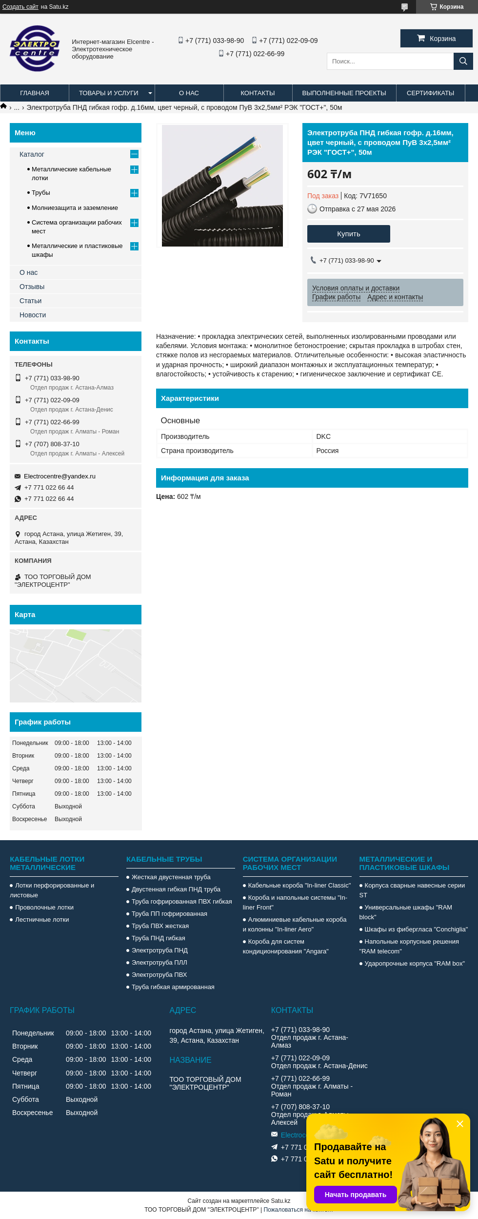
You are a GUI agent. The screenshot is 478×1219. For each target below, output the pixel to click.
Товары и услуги (109, 93)
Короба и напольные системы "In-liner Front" (295, 902)
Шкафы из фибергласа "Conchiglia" (416, 929)
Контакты (257, 93)
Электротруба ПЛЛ (159, 962)
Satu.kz (280, 1201)
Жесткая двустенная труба (171, 877)
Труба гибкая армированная (173, 987)
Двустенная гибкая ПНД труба (176, 889)
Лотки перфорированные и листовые (52, 890)
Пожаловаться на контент (298, 1209)
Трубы (41, 192)
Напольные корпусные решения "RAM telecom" (409, 946)
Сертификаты (430, 93)
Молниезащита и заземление (75, 207)
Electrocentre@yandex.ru (60, 476)
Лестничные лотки (42, 919)
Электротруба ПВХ (159, 974)
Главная (34, 93)
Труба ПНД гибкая (158, 938)
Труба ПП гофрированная (169, 913)
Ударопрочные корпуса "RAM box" (415, 963)
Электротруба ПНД (160, 950)
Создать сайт (20, 6)
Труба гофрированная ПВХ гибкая (182, 901)
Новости (33, 315)
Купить (348, 233)
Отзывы (32, 286)
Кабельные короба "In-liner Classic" (299, 885)
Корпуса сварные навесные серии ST (412, 890)
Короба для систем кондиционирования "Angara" (286, 946)
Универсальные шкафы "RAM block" (406, 912)
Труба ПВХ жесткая (160, 926)
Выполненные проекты (344, 93)
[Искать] (463, 61)
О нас (189, 93)
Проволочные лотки (44, 907)
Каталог (32, 154)
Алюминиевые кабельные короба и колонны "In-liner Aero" (295, 924)
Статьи (30, 301)
